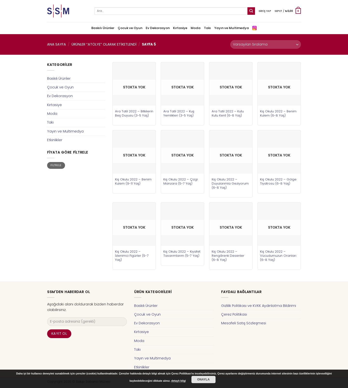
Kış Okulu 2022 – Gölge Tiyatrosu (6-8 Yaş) (278, 181)
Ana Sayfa (56, 44)
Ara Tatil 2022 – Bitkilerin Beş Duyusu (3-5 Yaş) (134, 113)
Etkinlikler (54, 140)
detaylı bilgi (178, 380)
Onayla (203, 379)
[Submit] (251, 11)
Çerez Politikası (234, 314)
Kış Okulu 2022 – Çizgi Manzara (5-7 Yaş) (180, 181)
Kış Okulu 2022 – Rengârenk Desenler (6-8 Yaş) (228, 255)
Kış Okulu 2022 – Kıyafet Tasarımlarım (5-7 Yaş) (181, 253)
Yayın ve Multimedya (231, 28)
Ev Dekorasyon (158, 28)
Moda (196, 28)
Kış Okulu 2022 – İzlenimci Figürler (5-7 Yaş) (132, 255)
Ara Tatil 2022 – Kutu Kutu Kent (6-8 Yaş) (228, 113)
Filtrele (56, 165)
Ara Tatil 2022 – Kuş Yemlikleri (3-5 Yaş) (178, 113)
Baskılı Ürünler (102, 28)
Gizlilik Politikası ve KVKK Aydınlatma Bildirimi (258, 305)
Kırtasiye (180, 28)
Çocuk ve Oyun (130, 28)
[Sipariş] (265, 44)
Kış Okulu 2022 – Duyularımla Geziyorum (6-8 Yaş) (230, 183)
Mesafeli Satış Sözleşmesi (243, 323)
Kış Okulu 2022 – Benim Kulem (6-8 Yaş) (278, 113)
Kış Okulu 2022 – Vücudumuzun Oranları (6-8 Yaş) (278, 255)
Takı (207, 28)
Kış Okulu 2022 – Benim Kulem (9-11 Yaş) (133, 181)
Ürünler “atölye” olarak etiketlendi (104, 44)
